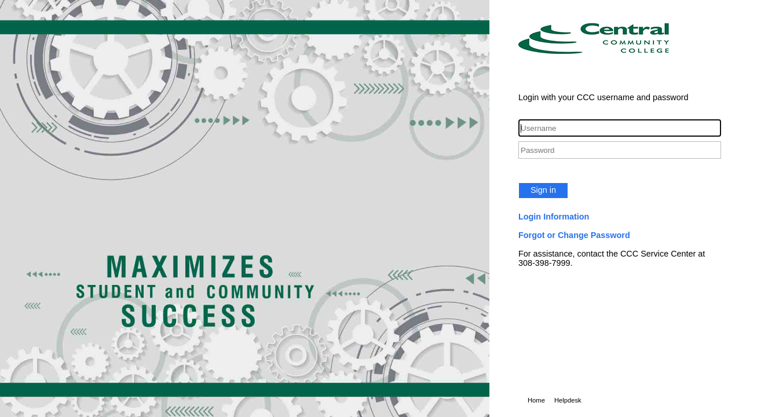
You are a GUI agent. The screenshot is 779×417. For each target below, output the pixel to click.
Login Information (553, 216)
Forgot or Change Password (574, 235)
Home (536, 400)
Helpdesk (567, 400)
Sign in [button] (543, 190)
